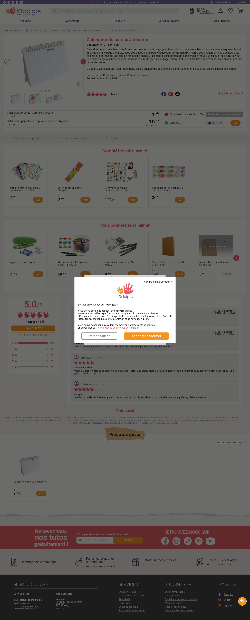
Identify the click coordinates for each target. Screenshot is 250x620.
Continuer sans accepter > (158, 281)
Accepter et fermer (146, 336)
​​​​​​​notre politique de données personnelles (118, 327)
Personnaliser (99, 336)
